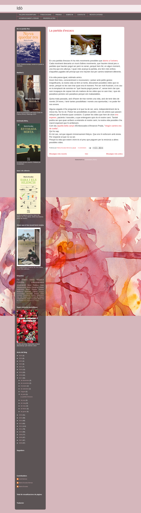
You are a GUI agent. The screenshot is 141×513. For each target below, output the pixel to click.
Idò (19, 8)
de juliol (23, 394)
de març (23, 406)
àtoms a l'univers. (111, 61)
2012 (21, 426)
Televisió (29, 300)
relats (42, 293)
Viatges (41, 292)
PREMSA (59, 14)
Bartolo (36, 293)
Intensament (37, 282)
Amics (29, 287)
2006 (21, 443)
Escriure (19, 295)
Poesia (34, 289)
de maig (23, 403)
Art (21, 297)
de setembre (25, 389)
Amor (28, 289)
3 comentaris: (82, 148)
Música (40, 279)
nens (32, 279)
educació (21, 285)
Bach (33, 300)
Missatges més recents (58, 154)
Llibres (35, 292)
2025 (21, 355)
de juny (23, 400)
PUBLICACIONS (46, 14)
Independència (21, 298)
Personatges (21, 293)
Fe (18, 279)
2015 (21, 418)
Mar (18, 297)
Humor (41, 289)
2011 (21, 429)
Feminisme (26, 295)
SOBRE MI (69, 14)
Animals (28, 292)
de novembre (25, 383)
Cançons (34, 298)
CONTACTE (81, 14)
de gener (24, 411)
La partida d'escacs (61, 30)
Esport (25, 297)
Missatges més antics (114, 154)
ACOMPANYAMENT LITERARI (29, 18)
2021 (21, 367)
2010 (21, 432)
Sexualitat (29, 293)
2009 (21, 434)
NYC (25, 300)
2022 (21, 364)
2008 (21, 437)
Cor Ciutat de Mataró (36, 297)
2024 (21, 358)
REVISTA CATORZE (96, 14)
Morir (30, 285)
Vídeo (24, 279)
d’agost (23, 391)
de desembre (25, 380)
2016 (21, 415)
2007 (21, 440)
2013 (21, 423)
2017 (21, 378)
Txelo (29, 298)
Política (35, 285)
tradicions (20, 289)
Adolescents (21, 287)
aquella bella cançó (65, 126)
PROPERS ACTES (49, 18)
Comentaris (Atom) (91, 159)
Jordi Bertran (23, 479)
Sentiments (40, 295)
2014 (21, 420)
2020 (21, 369)
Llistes (41, 287)
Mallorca (20, 292)
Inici (86, 154)
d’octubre (24, 386)
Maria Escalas (23, 486)
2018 (21, 375)
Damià (33, 295)
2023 (21, 361)
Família (20, 282)
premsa (37, 300)
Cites (42, 285)
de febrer (24, 408)
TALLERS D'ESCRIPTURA (27, 14)
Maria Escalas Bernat (26, 483)
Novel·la (35, 287)
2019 (21, 372)
